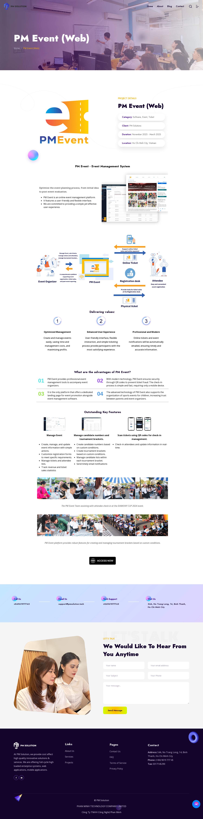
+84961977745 (22, 604)
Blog (169, 6)
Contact (180, 6)
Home (150, 6)
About (160, 6)
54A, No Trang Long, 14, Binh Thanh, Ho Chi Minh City (167, 605)
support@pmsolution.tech (71, 604)
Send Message (115, 710)
